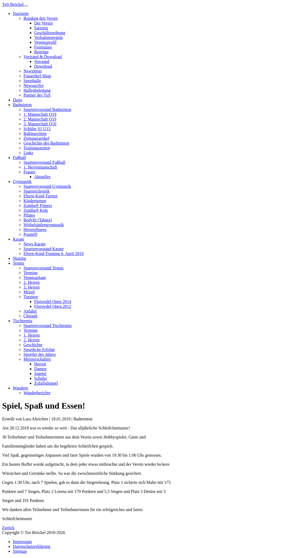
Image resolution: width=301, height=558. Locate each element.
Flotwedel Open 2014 (52, 301)
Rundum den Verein (40, 18)
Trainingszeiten (36, 148)
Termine (30, 272)
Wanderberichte (36, 392)
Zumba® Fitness (37, 205)
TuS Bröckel (13, 4)
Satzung (41, 28)
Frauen (29, 172)
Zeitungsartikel (36, 138)
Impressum (22, 541)
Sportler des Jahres (39, 354)
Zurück (8, 527)
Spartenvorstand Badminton (47, 109)
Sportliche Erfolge (39, 349)
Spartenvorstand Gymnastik (47, 186)
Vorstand (41, 61)
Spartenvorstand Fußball (44, 162)
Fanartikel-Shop (37, 76)
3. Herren (31, 287)
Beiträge (41, 52)
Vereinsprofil (45, 42)
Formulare (43, 47)
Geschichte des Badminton (46, 143)
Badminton (22, 104)
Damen (40, 368)
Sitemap (20, 551)
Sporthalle (32, 80)
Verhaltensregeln (48, 37)
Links (28, 152)
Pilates (29, 215)
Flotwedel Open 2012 (52, 306)
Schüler (40, 378)
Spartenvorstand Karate (43, 248)
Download (43, 66)
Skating (19, 258)
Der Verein (43, 23)
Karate (18, 239)
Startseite (21, 13)
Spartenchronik (36, 191)
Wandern (20, 388)
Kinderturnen (34, 200)
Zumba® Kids (35, 210)
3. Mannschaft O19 (39, 124)
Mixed (29, 292)
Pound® (30, 234)
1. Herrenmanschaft (40, 167)
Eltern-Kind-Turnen (40, 196)
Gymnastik (22, 181)
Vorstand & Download (42, 56)
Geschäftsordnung (49, 32)
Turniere (30, 296)
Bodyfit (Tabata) (37, 220)
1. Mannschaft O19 (39, 114)
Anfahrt (30, 311)
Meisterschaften (37, 359)
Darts (17, 100)
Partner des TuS (36, 95)
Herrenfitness (34, 229)
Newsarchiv (33, 85)
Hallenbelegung (36, 90)
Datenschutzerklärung (31, 546)
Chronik (30, 316)
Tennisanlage (34, 277)
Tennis (18, 263)
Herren (40, 364)
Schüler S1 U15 (36, 128)
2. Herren (31, 282)
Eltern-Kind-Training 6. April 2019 (53, 253)
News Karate (34, 244)
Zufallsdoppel (46, 383)
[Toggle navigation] (26, 6)
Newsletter (32, 71)
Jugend (40, 373)
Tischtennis (22, 320)
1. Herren (31, 335)
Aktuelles (42, 176)
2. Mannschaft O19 (39, 119)
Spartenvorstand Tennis (43, 268)
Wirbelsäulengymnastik (43, 224)
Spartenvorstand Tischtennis (47, 325)
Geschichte (32, 344)
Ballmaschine (35, 133)
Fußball (19, 157)
